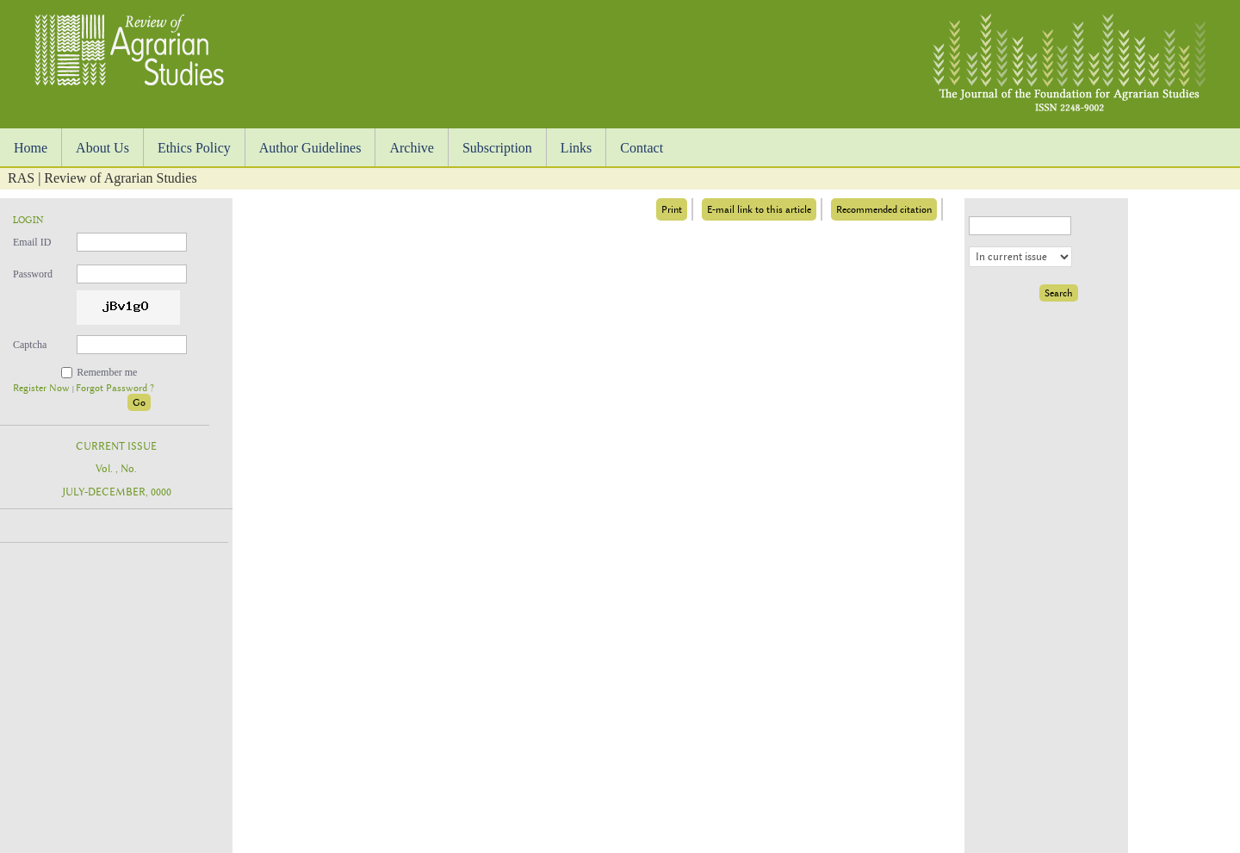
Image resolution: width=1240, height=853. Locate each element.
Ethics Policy (194, 147)
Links (576, 147)
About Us (102, 147)
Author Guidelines (310, 147)
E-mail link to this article (759, 209)
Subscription (497, 147)
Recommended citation (884, 209)
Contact (641, 147)
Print (671, 209)
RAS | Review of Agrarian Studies (102, 178)
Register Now (42, 388)
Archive (411, 147)
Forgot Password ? (115, 388)
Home (30, 147)
